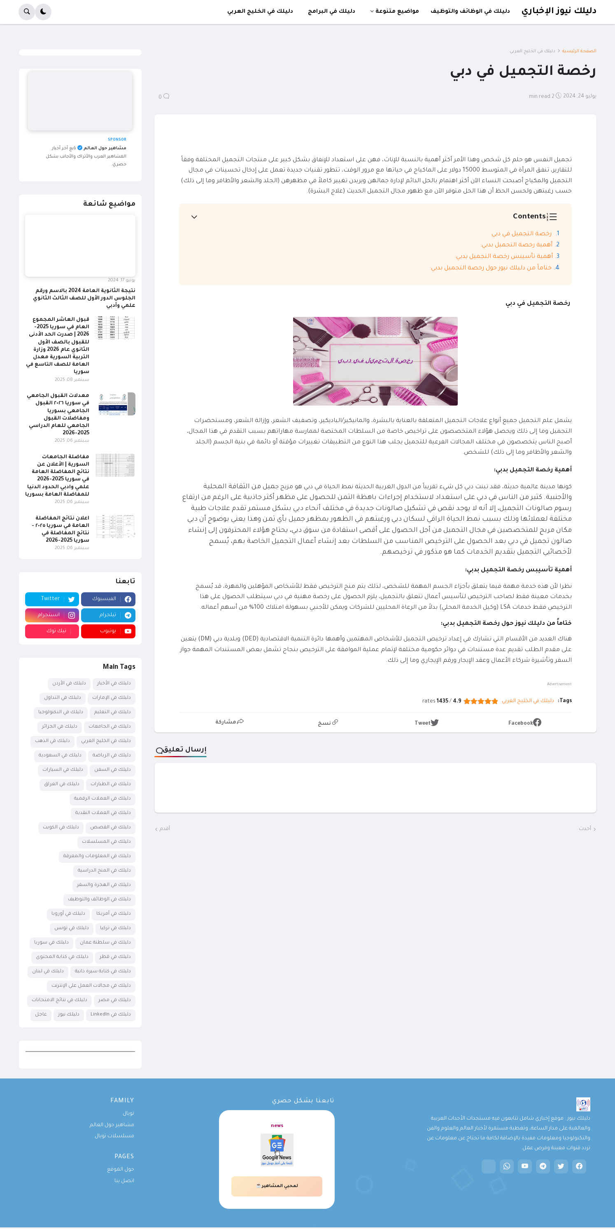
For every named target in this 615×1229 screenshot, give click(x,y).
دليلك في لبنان (48, 971)
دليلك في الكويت (61, 827)
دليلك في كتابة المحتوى (62, 957)
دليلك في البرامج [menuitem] (331, 12)
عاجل (41, 1015)
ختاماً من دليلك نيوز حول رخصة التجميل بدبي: (490, 268)
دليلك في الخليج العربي (532, 51)
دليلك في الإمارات (111, 698)
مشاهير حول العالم (112, 1125)
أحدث (585, 829)
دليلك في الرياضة (112, 755)
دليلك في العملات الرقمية (102, 799)
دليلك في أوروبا (68, 914)
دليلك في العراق (61, 784)
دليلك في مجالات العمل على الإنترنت (91, 986)
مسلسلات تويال (114, 1136)
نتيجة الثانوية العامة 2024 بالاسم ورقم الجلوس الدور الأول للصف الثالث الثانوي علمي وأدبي (84, 298)
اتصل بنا (124, 1181)
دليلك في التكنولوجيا (60, 712)
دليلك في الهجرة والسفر (104, 885)
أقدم (165, 829)
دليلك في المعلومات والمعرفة (97, 856)
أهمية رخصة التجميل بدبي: (516, 245)
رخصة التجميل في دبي (522, 234)
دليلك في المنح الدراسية (104, 871)
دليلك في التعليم (112, 712)
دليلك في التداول (62, 698)
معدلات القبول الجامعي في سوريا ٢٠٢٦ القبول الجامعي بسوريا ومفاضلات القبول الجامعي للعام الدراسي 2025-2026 (58, 414)
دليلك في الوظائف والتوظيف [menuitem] (470, 12)
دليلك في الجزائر (59, 727)
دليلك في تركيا (115, 928)
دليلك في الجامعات (110, 727)
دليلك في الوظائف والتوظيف (99, 899)
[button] (43, 12)
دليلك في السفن (112, 770)
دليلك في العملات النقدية (103, 813)
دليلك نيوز (68, 1015)
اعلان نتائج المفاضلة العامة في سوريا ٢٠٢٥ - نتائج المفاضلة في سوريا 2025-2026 (60, 530)
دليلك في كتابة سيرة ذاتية (103, 971)
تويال (128, 1114)
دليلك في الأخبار (114, 683)
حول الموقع (120, 1170)
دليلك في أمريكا (113, 914)
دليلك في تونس (71, 928)
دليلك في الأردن (69, 683)
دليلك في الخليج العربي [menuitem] (260, 12)
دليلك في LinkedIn (111, 1015)
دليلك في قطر (115, 957)
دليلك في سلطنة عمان (105, 943)
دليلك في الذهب (52, 741)
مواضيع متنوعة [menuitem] (397, 12)
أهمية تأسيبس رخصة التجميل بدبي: (503, 257)
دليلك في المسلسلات (106, 842)
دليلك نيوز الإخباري (558, 11)
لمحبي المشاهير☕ (277, 1186)
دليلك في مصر (114, 1000)
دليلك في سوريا (51, 943)
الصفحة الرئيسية (579, 51)
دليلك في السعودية (60, 755)
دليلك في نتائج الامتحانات (59, 1000)
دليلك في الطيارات (111, 784)
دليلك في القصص (110, 827)
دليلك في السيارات (62, 770)
